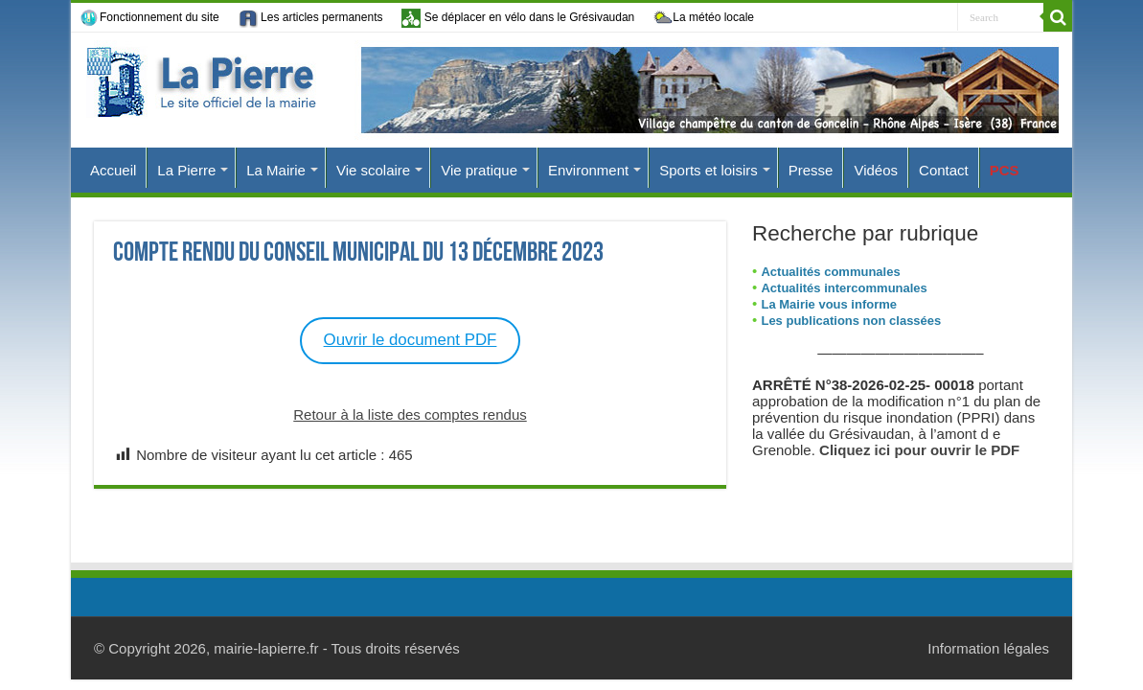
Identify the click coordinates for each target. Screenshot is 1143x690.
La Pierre (186, 170)
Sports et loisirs (708, 170)
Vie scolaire (373, 170)
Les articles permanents (311, 18)
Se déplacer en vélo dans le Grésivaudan (517, 18)
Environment (588, 170)
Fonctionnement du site (149, 18)
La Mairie (276, 170)
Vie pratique (479, 170)
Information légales (988, 648)
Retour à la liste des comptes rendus (409, 414)
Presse (811, 170)
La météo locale (703, 18)
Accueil (113, 170)
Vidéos (876, 170)
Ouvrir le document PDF (410, 340)
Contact (944, 170)
